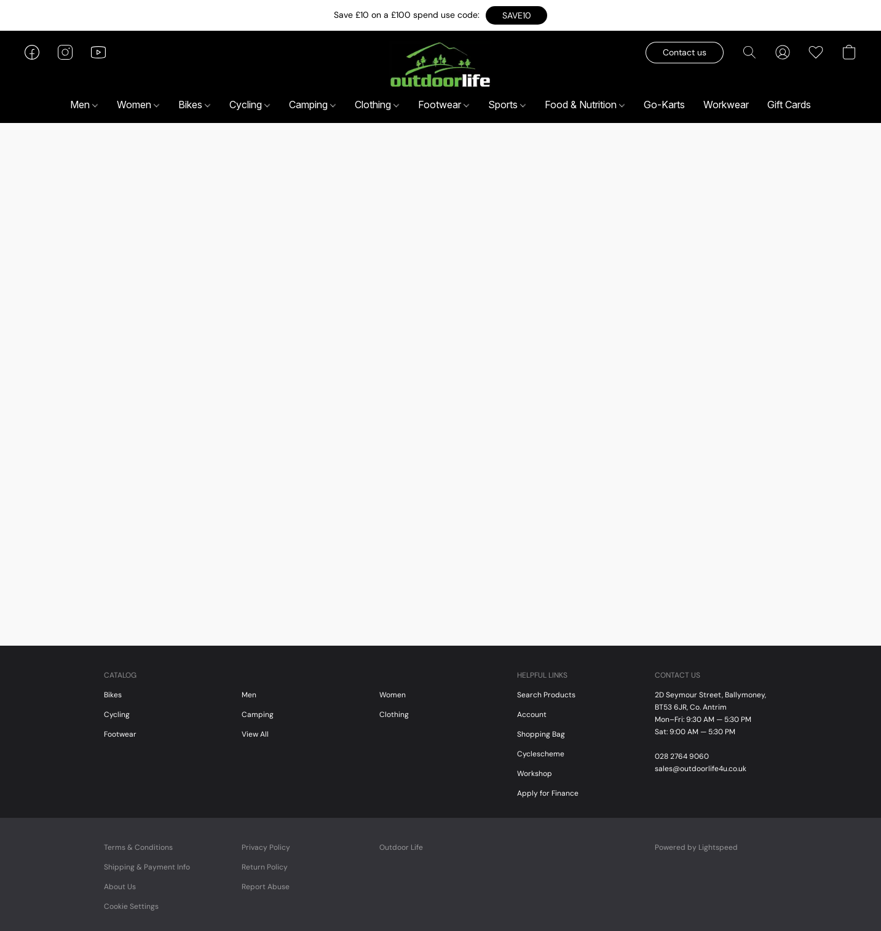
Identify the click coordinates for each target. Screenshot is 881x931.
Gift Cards (789, 104)
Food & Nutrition (585, 104)
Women (138, 104)
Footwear (443, 104)
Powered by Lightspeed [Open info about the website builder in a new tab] (696, 847)
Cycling (249, 104)
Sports (507, 104)
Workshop (534, 773)
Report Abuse (266, 887)
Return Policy (265, 867)
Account (532, 714)
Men (84, 104)
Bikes (194, 104)
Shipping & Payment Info (147, 867)
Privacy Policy (266, 847)
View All (255, 734)
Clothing (377, 104)
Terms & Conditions (138, 847)
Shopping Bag (541, 734)
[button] (516, 15)
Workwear (726, 104)
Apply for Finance (548, 793)
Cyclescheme (540, 754)
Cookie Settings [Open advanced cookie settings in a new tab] (131, 906)
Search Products (546, 695)
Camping (312, 104)
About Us (120, 887)
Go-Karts (664, 104)
